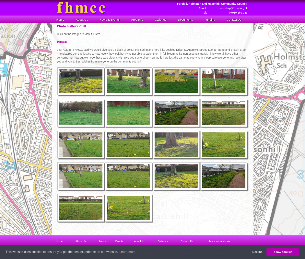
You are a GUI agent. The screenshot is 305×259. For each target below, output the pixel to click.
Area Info (137, 19)
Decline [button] (257, 251)
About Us (82, 19)
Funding (210, 19)
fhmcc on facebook (219, 241)
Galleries (160, 19)
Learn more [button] (127, 251)
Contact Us (234, 19)
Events (119, 241)
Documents (185, 19)
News (102, 241)
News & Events (110, 19)
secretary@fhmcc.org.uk (233, 8)
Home (60, 19)
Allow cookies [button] (283, 251)
